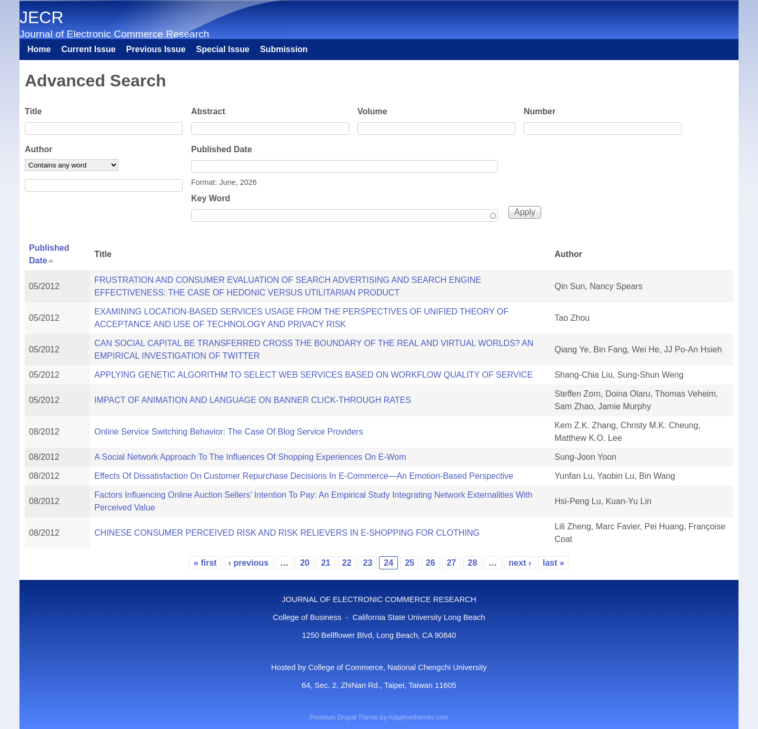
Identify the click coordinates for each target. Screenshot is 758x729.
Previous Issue (156, 49)
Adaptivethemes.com (418, 717)
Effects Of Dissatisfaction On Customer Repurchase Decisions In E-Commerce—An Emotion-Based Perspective (303, 475)
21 (326, 562)
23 (368, 562)
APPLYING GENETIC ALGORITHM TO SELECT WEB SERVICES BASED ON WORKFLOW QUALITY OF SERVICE (313, 374)
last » (553, 562)
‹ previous (248, 562)
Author (38, 149)
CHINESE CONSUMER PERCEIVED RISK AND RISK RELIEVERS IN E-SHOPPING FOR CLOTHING (287, 532)
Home (39, 49)
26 (430, 562)
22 (347, 562)
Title (33, 111)
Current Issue (88, 49)
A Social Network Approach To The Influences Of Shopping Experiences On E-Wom (250, 456)
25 (409, 562)
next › (519, 562)
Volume (372, 111)
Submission (284, 49)
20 (305, 562)
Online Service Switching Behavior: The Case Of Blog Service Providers (228, 431)
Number (539, 111)
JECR (41, 17)
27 (451, 562)
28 (472, 562)
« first (205, 562)
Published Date (221, 149)
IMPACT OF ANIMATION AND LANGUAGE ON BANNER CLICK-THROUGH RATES (252, 400)
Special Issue (223, 49)
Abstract (208, 111)
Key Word (210, 198)
